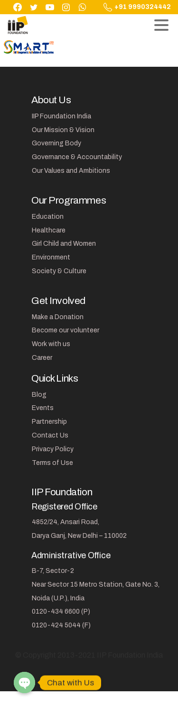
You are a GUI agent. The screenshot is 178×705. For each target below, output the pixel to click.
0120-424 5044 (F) (61, 625)
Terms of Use (52, 462)
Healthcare (49, 230)
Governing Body (56, 143)
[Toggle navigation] (161, 25)
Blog (39, 394)
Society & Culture (59, 271)
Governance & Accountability (77, 157)
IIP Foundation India (61, 116)
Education (48, 216)
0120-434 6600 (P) (61, 611)
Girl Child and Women (64, 243)
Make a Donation (58, 317)
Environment (51, 257)
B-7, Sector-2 (53, 570)
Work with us (51, 344)
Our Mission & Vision (63, 130)
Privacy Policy (53, 449)
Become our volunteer (65, 330)
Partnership (49, 421)
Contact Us (50, 435)
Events (43, 407)
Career (42, 357)
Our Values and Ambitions (71, 170)
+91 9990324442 (137, 7)
